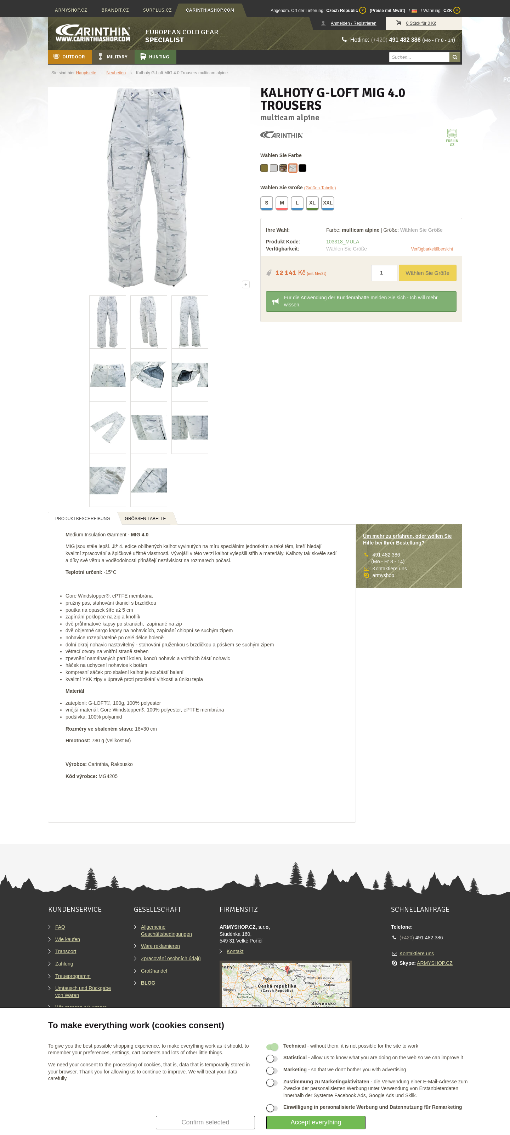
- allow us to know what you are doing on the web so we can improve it (373, 1057)
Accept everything (315, 1122)
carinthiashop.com (210, 10)
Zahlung (64, 964)
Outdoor (68, 56)
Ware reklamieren (160, 946)
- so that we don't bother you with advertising (344, 1069)
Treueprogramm (73, 976)
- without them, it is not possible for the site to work (350, 1046)
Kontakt (235, 951)
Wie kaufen (67, 939)
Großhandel (154, 971)
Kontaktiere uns (390, 568)
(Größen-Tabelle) (320, 187)
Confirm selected (205, 1122)
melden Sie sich (388, 297)
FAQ (60, 927)
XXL (328, 204)
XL (313, 204)
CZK (451, 10)
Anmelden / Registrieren (353, 23)
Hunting (154, 56)
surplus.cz (157, 10)
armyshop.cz (71, 10)
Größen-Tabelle (145, 518)
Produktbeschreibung (82, 518)
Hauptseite (86, 72)
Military (112, 56)
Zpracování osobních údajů (171, 958)
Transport (65, 951)
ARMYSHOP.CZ (435, 963)
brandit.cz (115, 10)
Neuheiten (116, 72)
